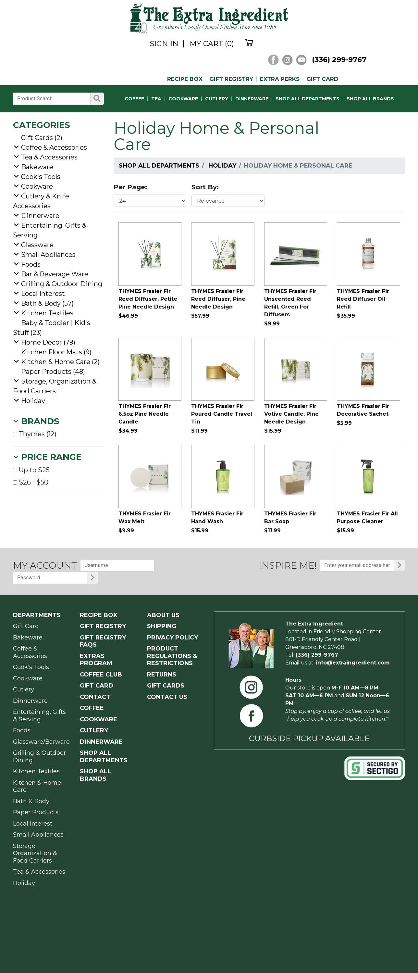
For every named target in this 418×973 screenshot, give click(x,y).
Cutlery (23, 689)
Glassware (37, 245)
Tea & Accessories (49, 157)
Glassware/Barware (41, 741)
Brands (40, 421)
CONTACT (95, 697)
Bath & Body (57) (47, 303)
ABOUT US (163, 615)
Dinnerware (40, 216)
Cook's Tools (40, 177)
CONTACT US (167, 697)
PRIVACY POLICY (172, 637)
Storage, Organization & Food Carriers (35, 853)
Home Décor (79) (48, 342)
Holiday (222, 165)
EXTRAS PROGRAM (96, 659)
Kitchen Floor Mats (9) (56, 352)
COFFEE (134, 98)
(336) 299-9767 (339, 59)
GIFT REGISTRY (231, 79)
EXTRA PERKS (280, 79)
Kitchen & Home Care (37, 786)
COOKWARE (183, 98)
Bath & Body (31, 801)
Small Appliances (48, 255)
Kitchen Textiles (47, 313)
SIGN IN (164, 43)
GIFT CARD (322, 79)
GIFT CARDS (165, 685)
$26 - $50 (30, 482)
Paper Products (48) (53, 371)
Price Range (51, 457)
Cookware (37, 186)
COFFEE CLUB (101, 674)
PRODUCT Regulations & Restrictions (172, 656)
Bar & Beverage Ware (54, 274)
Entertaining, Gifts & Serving (39, 715)
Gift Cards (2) (41, 138)
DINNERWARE (251, 98)
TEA (156, 98)
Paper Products (35, 812)
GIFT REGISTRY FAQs (103, 641)
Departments (37, 615)
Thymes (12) (34, 434)
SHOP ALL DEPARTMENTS (307, 98)
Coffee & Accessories (54, 147)
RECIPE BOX (185, 79)
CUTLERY (216, 98)
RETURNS (161, 674)
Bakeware (37, 167)
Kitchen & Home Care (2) (60, 362)
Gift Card (26, 626)
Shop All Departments (159, 165)
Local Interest (43, 293)
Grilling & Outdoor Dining (61, 284)
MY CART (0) (212, 43)
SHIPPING (161, 626)
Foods (31, 264)
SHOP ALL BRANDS (370, 98)
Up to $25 (31, 470)
